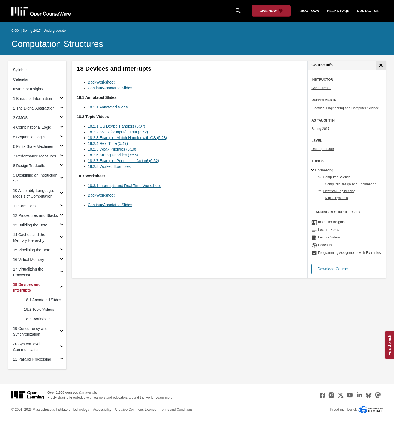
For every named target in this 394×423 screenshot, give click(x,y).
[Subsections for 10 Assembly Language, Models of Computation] (62, 193)
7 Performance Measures (34, 156)
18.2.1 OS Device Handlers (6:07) (116, 126)
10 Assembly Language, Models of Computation (33, 193)
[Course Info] (381, 65)
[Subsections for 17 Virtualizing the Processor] (62, 272)
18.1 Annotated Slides (42, 300)
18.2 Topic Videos (39, 309)
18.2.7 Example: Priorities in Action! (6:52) (123, 161)
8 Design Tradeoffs (29, 165)
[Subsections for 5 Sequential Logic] (62, 137)
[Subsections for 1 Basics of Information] (62, 98)
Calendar (21, 79)
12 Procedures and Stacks (35, 215)
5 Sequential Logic (29, 137)
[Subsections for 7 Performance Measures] (62, 156)
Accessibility (102, 410)
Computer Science (336, 177)
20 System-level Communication (26, 347)
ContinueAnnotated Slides (110, 88)
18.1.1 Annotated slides (108, 107)
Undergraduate (322, 149)
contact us (368, 11)
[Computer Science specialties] (321, 177)
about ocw (308, 11)
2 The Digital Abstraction (34, 108)
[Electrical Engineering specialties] (321, 191)
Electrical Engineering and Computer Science (345, 108)
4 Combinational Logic (32, 127)
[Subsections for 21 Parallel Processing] (62, 359)
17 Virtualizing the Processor (28, 272)
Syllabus (20, 70)
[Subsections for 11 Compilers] (62, 206)
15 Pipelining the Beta (31, 250)
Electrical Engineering (339, 191)
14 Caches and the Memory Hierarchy (29, 237)
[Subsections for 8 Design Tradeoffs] (62, 165)
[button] (332, 269)
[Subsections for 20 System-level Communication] (62, 347)
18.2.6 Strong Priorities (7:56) (113, 155)
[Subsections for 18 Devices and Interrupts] (62, 287)
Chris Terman (321, 88)
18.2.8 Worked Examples (109, 166)
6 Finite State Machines (33, 146)
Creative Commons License (135, 410)
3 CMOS (20, 118)
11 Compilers (24, 206)
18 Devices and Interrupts (27, 287)
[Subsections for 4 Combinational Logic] (62, 127)
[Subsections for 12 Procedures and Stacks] (62, 215)
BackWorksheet (101, 82)
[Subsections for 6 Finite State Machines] (62, 146)
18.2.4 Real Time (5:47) (108, 143)
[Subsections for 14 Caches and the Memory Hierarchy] (62, 237)
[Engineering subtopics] (313, 170)
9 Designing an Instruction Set (35, 178)
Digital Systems (336, 198)
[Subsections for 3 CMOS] (62, 118)
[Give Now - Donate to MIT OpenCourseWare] (271, 11)
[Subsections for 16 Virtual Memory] (62, 259)
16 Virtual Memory (28, 259)
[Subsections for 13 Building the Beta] (62, 225)
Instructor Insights (28, 89)
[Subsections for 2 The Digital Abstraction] (62, 108)
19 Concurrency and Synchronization (30, 331)
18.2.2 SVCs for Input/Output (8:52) (118, 132)
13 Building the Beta (30, 225)
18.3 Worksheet (37, 319)
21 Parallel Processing (32, 359)
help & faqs (338, 11)
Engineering (324, 170)
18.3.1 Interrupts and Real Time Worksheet (124, 185)
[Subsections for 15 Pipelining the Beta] (62, 250)
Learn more (164, 397)
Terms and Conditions (176, 410)
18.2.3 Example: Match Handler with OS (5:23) (127, 138)
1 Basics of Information (32, 98)
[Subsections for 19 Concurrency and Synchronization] (62, 331)
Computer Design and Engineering (350, 184)
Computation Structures (57, 44)
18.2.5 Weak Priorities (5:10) (112, 149)
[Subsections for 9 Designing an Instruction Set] (62, 178)
